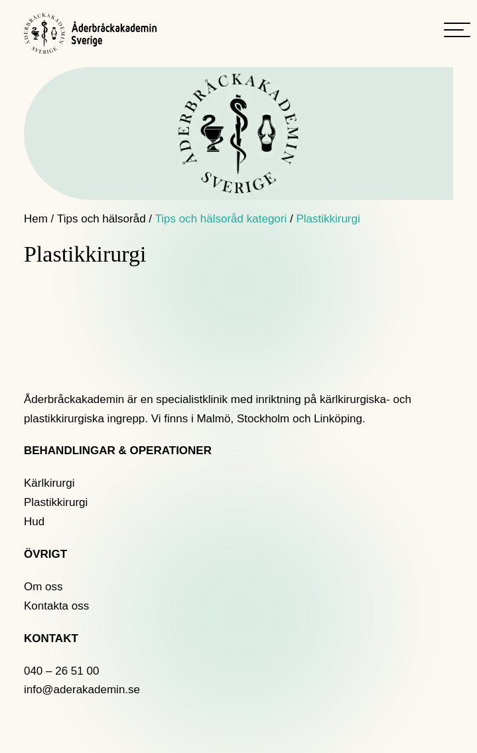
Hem (36, 218)
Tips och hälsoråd (101, 218)
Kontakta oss (56, 606)
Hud (34, 521)
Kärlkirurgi (49, 483)
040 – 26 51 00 (61, 671)
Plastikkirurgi (56, 502)
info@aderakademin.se (82, 689)
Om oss (43, 586)
